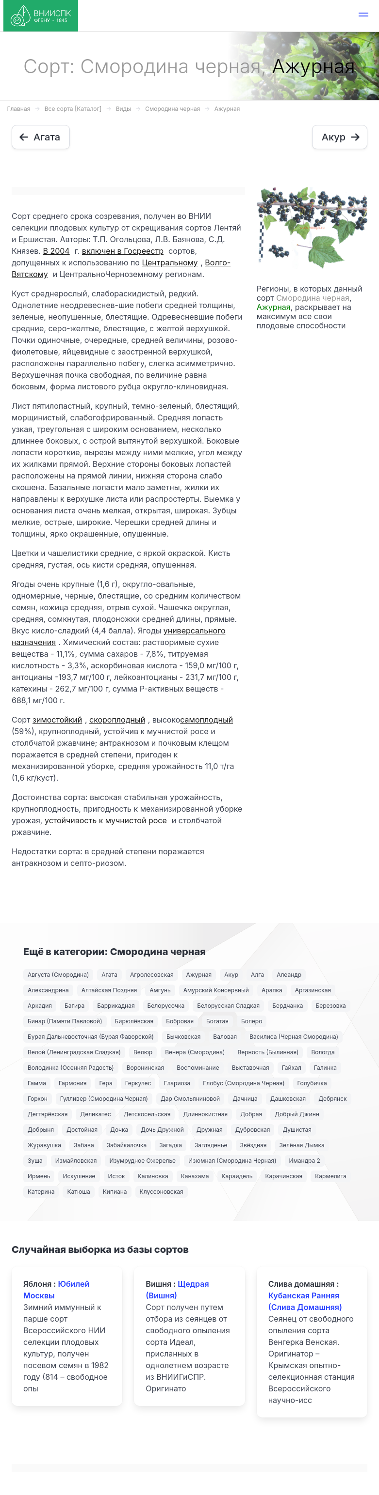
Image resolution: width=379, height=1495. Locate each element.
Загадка (170, 1145)
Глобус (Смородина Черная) (243, 1083)
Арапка (272, 990)
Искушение (79, 1176)
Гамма (37, 1083)
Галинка (325, 1067)
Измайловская (76, 1160)
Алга (257, 974)
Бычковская (183, 1036)
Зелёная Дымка (302, 1145)
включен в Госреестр (123, 251)
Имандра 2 (304, 1160)
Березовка (331, 1005)
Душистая (296, 1129)
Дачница (245, 1098)
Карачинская (283, 1176)
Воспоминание (198, 1067)
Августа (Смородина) (58, 974)
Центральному (170, 262)
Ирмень (39, 1176)
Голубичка (312, 1083)
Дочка (119, 1129)
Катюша (78, 1191)
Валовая (225, 1036)
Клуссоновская (161, 1191)
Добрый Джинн (297, 1114)
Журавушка (44, 1145)
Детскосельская (147, 1114)
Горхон (38, 1098)
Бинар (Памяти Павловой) (65, 1021)
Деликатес (95, 1114)
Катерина (41, 1191)
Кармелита (330, 1176)
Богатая (217, 1021)
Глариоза (177, 1083)
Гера (105, 1083)
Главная (19, 108)
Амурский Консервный (216, 990)
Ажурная (227, 108)
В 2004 (56, 251)
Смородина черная (172, 108)
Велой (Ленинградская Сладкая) (74, 1052)
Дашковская (288, 1098)
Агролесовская (152, 974)
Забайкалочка (127, 1145)
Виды (123, 108)
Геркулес (138, 1083)
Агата (109, 974)
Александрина (48, 990)
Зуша (35, 1160)
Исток (116, 1176)
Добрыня (41, 1129)
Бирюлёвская (134, 1021)
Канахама (195, 1176)
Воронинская (146, 1067)
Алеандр (289, 974)
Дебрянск (332, 1098)
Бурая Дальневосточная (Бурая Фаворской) (91, 1036)
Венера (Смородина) (195, 1052)
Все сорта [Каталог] (73, 108)
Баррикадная (115, 1005)
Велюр (142, 1052)
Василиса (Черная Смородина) (293, 1036)
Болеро (251, 1021)
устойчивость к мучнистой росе (106, 820)
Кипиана (115, 1191)
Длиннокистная (205, 1114)
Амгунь (159, 990)
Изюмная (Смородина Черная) (232, 1160)
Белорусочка (166, 1005)
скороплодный (117, 719)
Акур (231, 974)
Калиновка (153, 1176)
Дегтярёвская (47, 1114)
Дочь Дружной (162, 1129)
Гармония (72, 1083)
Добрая (251, 1114)
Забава (84, 1145)
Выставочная (250, 1067)
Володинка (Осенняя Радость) (71, 1067)
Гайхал (291, 1067)
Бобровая (180, 1021)
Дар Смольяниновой (190, 1098)
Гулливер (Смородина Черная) (104, 1098)
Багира (74, 1005)
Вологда (322, 1052)
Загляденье (211, 1145)
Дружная (210, 1129)
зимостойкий (57, 719)
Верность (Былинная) (267, 1052)
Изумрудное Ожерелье (142, 1160)
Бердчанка (287, 1005)
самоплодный (206, 719)
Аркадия (40, 1005)
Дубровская (252, 1129)
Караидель (237, 1176)
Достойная (82, 1129)
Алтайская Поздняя (109, 990)
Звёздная (253, 1145)
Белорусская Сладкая (228, 1005)
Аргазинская (313, 990)
